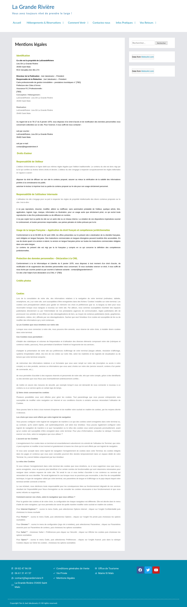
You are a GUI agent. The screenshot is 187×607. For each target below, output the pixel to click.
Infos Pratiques (124, 22)
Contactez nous (101, 22)
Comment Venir (77, 22)
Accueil (17, 22)
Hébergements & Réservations (44, 22)
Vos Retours (146, 22)
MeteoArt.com (147, 57)
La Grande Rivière (33, 6)
